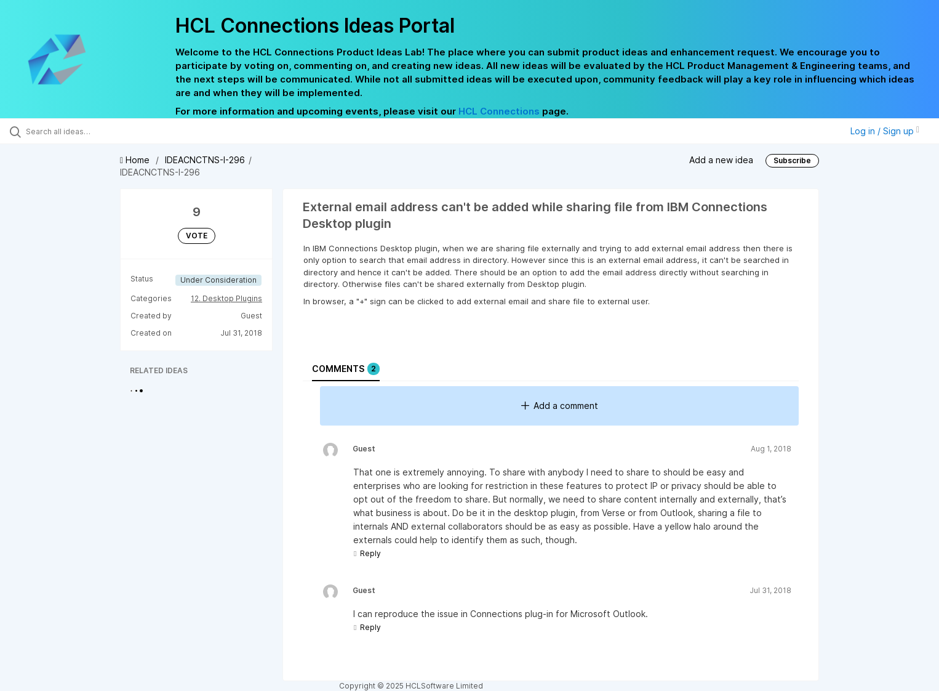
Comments (346, 369)
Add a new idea (721, 160)
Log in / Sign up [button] (884, 131)
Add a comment (559, 405)
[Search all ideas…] (109, 131)
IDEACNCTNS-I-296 (205, 160)
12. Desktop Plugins (226, 298)
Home (136, 160)
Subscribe (792, 160)
